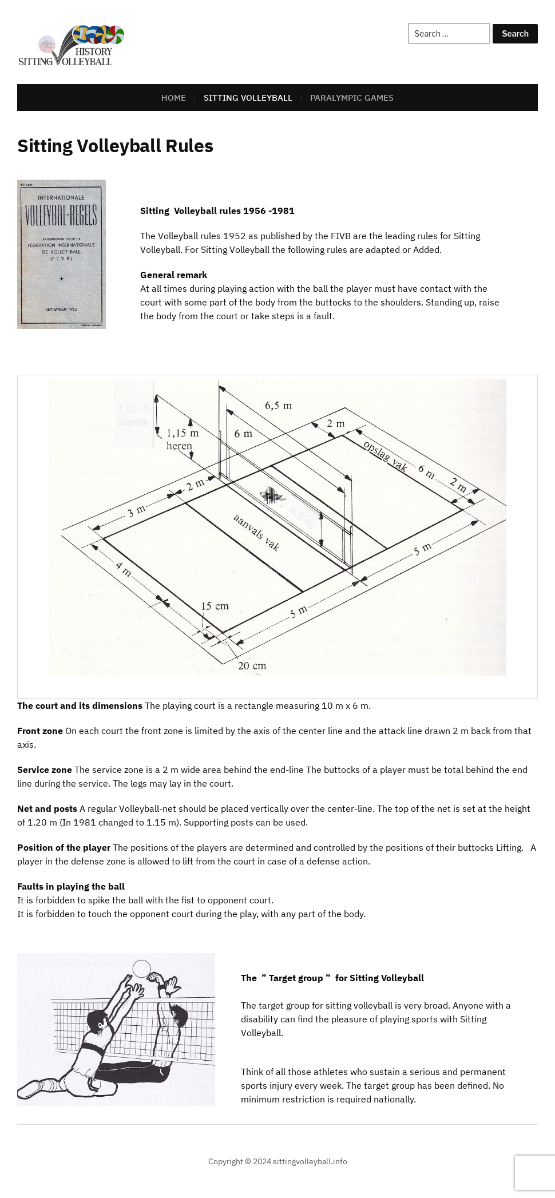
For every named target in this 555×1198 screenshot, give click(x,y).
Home (173, 97)
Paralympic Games (352, 97)
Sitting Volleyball (248, 97)
